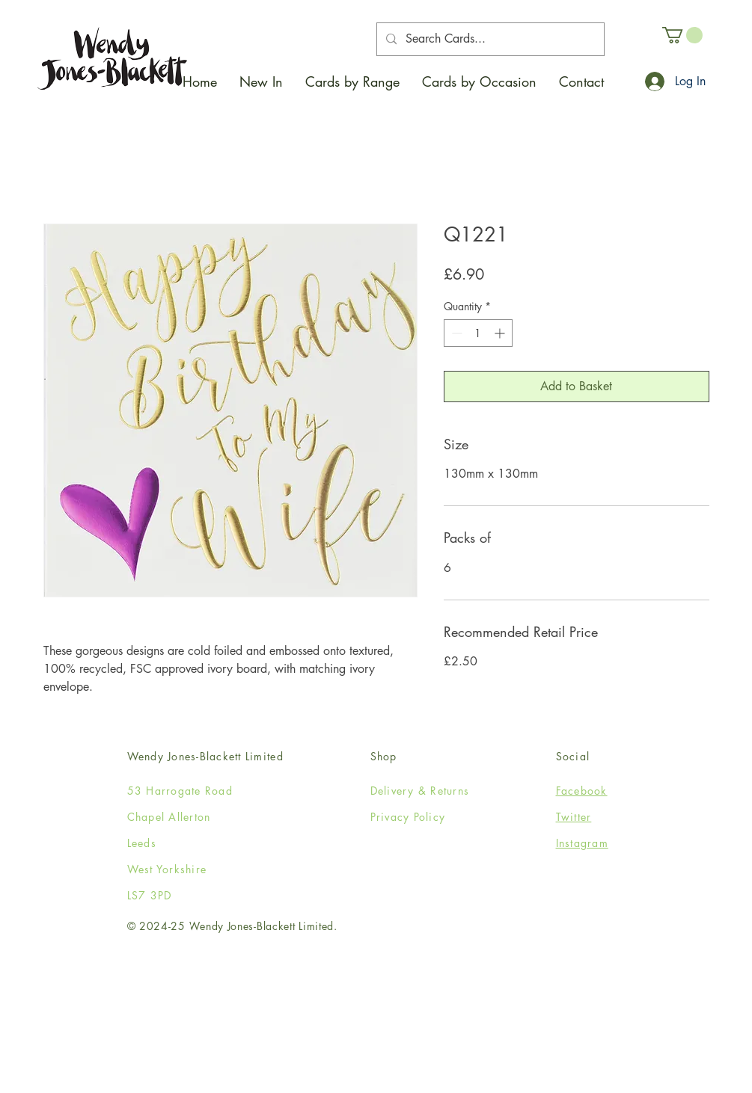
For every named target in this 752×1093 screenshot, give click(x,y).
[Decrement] (455, 333)
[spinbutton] (478, 333)
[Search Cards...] (489, 39)
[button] (352, 81)
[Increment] (501, 333)
